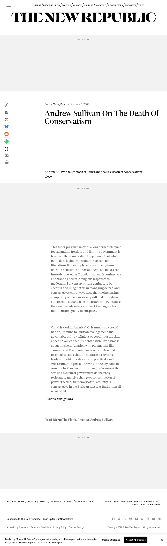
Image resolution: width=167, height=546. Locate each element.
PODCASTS (130, 5)
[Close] (161, 540)
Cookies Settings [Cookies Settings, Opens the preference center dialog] (111, 540)
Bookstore (126, 501)
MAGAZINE (101, 5)
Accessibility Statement (17, 527)
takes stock (75, 172)
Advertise (149, 501)
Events (107, 501)
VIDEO (141, 5)
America (83, 420)
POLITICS (66, 5)
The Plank (69, 420)
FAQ (158, 501)
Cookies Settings (76, 527)
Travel (116, 501)
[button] (6, 106)
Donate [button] (138, 501)
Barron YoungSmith (56, 104)
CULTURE (88, 5)
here (68, 345)
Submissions (153, 504)
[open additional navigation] (9, 5)
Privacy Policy (59, 527)
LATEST (37, 5)
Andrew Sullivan (101, 420)
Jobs (142, 504)
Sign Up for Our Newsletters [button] (58, 519)
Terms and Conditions (41, 527)
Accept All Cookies (136, 540)
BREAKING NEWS (51, 5)
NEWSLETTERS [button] (115, 5)
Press (135, 504)
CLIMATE (77, 5)
